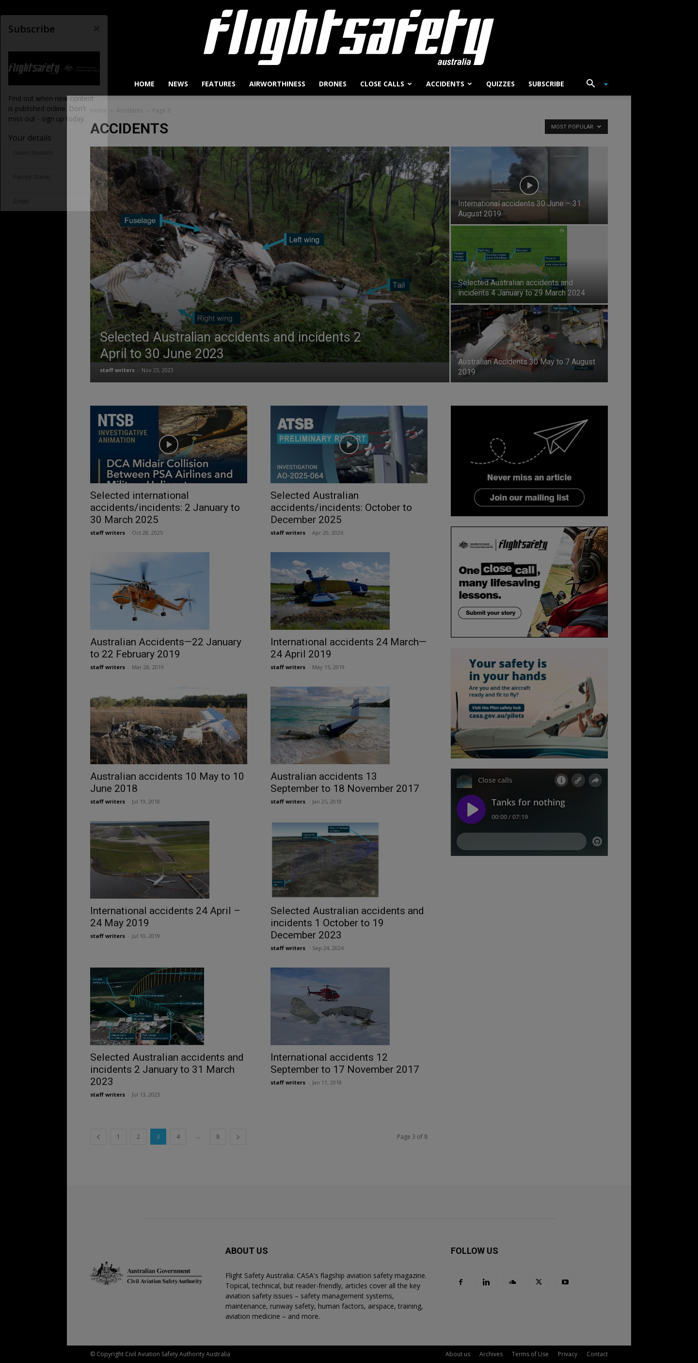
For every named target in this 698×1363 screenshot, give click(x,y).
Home (144, 83)
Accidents (449, 83)
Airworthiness (277, 83)
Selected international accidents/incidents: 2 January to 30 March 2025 (165, 507)
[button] (593, 84)
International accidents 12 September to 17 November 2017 (344, 1063)
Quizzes (500, 83)
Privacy (567, 1354)
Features (219, 83)
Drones (333, 83)
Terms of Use (530, 1354)
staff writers (117, 370)
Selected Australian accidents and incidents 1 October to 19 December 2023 (347, 923)
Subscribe (546, 83)
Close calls (386, 83)
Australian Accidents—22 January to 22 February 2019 (165, 648)
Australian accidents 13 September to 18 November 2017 (344, 782)
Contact (597, 1354)
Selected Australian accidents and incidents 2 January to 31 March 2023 (167, 1069)
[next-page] (238, 1137)
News (178, 83)
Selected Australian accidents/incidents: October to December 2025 (341, 507)
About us (457, 1354)
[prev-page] (98, 1137)
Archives (491, 1354)
